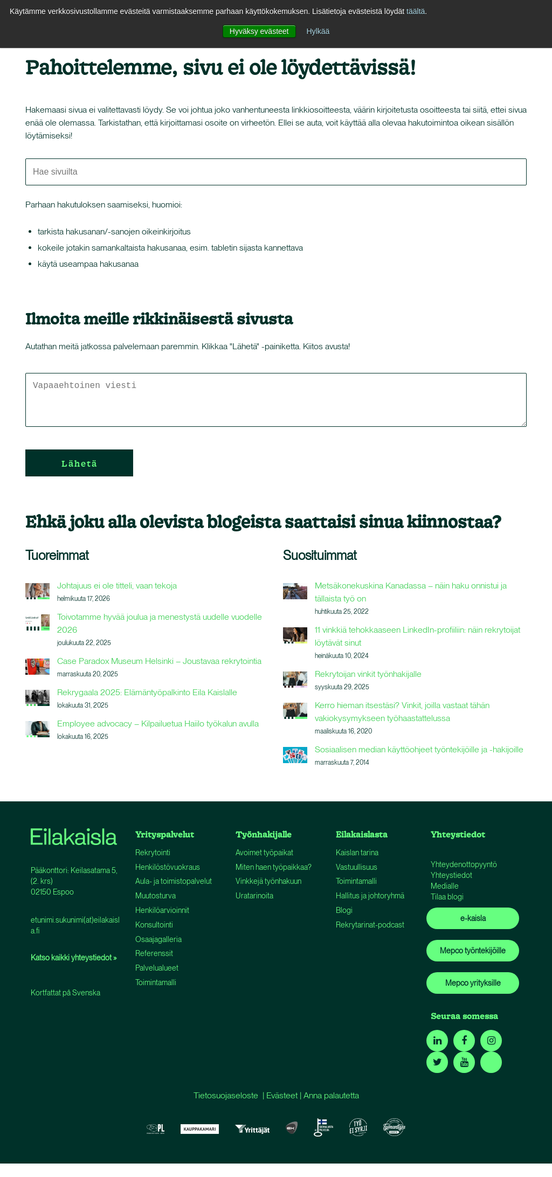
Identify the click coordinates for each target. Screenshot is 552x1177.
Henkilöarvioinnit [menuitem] (162, 910)
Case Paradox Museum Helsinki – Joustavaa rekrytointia (159, 661)
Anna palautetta (331, 1095)
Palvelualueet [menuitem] (156, 968)
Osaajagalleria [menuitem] (158, 939)
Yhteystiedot (451, 875)
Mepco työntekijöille (473, 950)
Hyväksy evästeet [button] (259, 31)
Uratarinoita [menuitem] (254, 895)
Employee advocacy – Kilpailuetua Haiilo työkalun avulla (158, 723)
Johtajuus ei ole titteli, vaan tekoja (117, 585)
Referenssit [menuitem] (154, 953)
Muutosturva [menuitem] (155, 895)
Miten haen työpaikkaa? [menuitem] (274, 867)
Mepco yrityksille (473, 983)
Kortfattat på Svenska (65, 992)
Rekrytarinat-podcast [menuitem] (370, 924)
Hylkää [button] (317, 31)
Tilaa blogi (447, 896)
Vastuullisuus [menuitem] (356, 867)
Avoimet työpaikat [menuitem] (264, 852)
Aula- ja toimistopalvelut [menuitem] (173, 881)
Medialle (445, 886)
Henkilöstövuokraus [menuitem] (167, 867)
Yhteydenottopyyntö (464, 864)
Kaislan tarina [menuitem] (357, 852)
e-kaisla (473, 918)
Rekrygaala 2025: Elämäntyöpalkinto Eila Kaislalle (147, 692)
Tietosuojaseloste (226, 1095)
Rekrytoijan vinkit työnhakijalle (368, 674)
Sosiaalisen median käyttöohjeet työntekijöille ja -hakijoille (419, 749)
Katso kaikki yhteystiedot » (73, 957)
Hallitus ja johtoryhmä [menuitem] (370, 895)
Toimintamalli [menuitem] (155, 982)
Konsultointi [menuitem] (154, 924)
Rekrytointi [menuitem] (152, 852)
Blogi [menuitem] (344, 910)
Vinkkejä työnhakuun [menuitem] (268, 881)
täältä (415, 11)
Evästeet (282, 1095)
